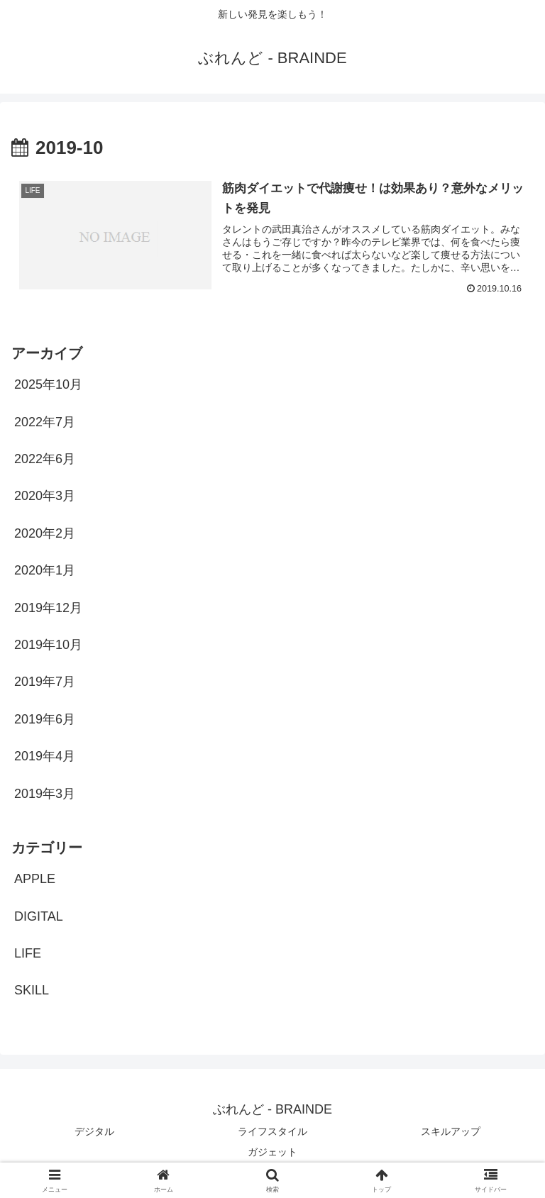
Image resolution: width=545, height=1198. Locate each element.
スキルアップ (450, 1131)
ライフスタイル (272, 1131)
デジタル (94, 1131)
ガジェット (272, 1152)
